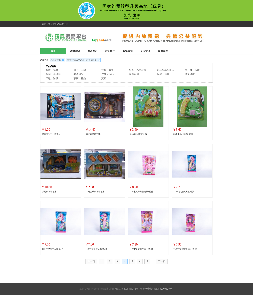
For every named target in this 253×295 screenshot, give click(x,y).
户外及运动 (107, 74)
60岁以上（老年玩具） (82, 60)
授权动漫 (134, 74)
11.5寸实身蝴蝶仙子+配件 (141, 191)
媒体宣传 (163, 51)
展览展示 (92, 51)
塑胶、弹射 (52, 70)
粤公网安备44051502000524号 (156, 288)
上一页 (91, 261)
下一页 (161, 261)
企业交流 (145, 51)
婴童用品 (78, 74)
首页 (53, 51)
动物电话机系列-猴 (138, 134)
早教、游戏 (52, 78)
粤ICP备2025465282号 (126, 288)
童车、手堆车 (53, 74)
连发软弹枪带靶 (93, 134)
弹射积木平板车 (49, 191)
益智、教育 (107, 70)
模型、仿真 (163, 74)
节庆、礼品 (80, 78)
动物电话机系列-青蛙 (183, 134)
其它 (103, 78)
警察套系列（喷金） (51, 134)
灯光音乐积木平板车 (95, 191)
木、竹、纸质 (192, 70)
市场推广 (110, 51)
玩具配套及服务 (165, 70)
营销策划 (127, 51)
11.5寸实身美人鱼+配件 (184, 191)
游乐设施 (190, 74)
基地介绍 (75, 51)
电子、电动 (80, 70)
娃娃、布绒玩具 (137, 70)
